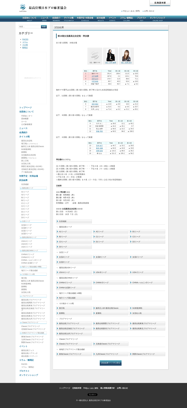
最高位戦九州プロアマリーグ (71, 333)
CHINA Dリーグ (102, 282)
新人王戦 (25, 161)
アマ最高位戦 (26, 172)
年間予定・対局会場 (85, 19)
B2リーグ (63, 237)
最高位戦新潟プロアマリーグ (107, 328)
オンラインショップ (157, 19)
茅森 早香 (99, 131)
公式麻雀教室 (26, 124)
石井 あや (95, 79)
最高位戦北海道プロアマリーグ (72, 328)
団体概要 (25, 119)
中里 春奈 (95, 81)
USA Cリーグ (137, 272)
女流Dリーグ (64, 262)
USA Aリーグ (64, 272)
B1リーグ (136, 231)
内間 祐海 (99, 151)
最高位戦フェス (27, 350)
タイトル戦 (68, 19)
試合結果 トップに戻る (110, 363)
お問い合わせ (149, 11)
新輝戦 (62, 313)
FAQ (131, 11)
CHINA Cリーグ (65, 282)
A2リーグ (99, 231)
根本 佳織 (99, 148)
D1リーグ (100, 242)
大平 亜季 (95, 76)
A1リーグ (63, 231)
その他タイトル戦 (28, 274)
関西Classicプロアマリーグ (143, 354)
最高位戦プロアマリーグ (69, 323)
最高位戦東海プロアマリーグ (144, 323)
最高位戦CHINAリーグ (30, 250)
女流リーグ (26, 221)
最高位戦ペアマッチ (29, 353)
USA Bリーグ (101, 272)
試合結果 (101, 19)
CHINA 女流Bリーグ (67, 288)
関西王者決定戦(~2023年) (31, 166)
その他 (25, 45)
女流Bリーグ (101, 257)
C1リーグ (100, 237)
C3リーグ (63, 242)
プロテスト (141, 19)
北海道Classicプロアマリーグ (108, 344)
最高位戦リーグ (27, 188)
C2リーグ (136, 237)
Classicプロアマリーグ (68, 344)
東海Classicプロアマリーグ (70, 354)
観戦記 (25, 47)
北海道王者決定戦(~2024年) (32, 169)
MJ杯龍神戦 (137, 308)
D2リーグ (136, 242)
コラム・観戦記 (126, 19)
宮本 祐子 (99, 146)
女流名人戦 (137, 313)
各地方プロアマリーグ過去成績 (33, 333)
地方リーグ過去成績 (67, 298)
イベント (112, 19)
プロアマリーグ (27, 296)
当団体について (29, 19)
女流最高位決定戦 (28, 155)
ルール (24, 121)
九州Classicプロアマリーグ (107, 354)
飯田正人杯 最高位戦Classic (107, 308)
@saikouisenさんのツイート (32, 78)
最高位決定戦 (26, 141)
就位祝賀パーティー (29, 356)
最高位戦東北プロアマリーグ (144, 328)
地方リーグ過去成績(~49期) (31, 266)
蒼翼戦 (98, 313)
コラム (25, 42)
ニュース (44, 19)
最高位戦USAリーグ (29, 237)
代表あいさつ (26, 116)
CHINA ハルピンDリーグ (142, 282)
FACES (25, 39)
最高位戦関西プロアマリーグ (107, 323)
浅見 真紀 (95, 104)
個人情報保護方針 (107, 388)
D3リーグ (63, 247)
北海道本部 (160, 3)
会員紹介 (56, 19)
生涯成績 (62, 221)
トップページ (25, 107)
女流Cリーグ (137, 257)
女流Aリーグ (64, 257)
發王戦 (62, 308)
